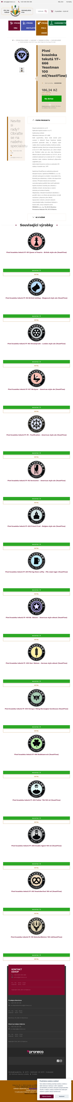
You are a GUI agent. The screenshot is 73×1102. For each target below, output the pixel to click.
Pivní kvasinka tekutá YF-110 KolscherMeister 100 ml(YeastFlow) (36, 937)
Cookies (34, 1074)
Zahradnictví (60, 23)
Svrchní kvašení (56, 40)
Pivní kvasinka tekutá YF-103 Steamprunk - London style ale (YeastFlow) (37, 344)
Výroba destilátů (30, 25)
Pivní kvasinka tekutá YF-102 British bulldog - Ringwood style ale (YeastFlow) (36, 298)
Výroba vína (17, 25)
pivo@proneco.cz (16, 156)
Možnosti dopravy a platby (20, 1074)
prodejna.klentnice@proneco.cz (20, 1005)
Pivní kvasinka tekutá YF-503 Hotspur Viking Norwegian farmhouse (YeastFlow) (36, 709)
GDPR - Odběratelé (31, 1072)
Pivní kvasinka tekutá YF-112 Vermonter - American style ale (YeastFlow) (37, 480)
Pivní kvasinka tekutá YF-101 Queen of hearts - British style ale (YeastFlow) (36, 252)
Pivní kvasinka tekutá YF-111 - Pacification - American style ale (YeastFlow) (37, 435)
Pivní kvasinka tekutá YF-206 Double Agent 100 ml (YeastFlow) (36, 846)
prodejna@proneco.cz (16, 1029)
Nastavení (61, 1096)
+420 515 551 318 (14, 1026)
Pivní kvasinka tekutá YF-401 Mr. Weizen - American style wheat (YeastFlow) (36, 617)
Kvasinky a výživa (44, 40)
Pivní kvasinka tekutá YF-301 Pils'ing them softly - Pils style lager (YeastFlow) (36, 572)
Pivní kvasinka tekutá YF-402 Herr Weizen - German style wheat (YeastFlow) (36, 663)
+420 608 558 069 (25, 1)
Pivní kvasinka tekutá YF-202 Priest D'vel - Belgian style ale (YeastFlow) (36, 526)
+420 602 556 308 (16, 152)
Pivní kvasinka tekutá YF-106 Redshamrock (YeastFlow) (36, 754)
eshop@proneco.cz (8, 1)
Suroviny (33, 40)
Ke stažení (40, 217)
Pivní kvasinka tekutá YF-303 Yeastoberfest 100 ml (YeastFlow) (36, 891)
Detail (36, 274)
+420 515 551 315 (14, 1003)
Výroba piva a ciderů (44, 28)
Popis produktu (43, 120)
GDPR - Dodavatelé (46, 1072)
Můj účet (60, 1)
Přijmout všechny (46, 1096)
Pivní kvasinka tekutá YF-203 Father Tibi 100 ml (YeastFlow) (36, 800)
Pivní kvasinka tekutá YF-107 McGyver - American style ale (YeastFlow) (36, 389)
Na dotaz (49, 100)
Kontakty (69, 1)
